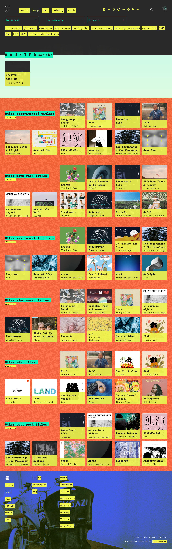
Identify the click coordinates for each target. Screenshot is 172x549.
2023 (161, 29)
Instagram (67, 484)
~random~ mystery (101, 29)
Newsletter (45, 29)
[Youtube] (138, 9)
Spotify (65, 491)
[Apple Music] (104, 9)
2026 (23, 34)
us (34, 477)
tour (46, 10)
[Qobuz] (113, 9)
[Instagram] (118, 9)
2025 (15, 34)
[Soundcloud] (123, 9)
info (8, 519)
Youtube (65, 519)
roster (24, 10)
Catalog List (81, 29)
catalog (58, 10)
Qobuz (64, 477)
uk (40, 477)
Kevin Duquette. (159, 541)
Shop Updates (63, 29)
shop (36, 10)
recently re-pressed (127, 29)
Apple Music (68, 498)
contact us (40, 484)
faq (35, 491)
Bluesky (65, 512)
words (72, 10)
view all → (11, 117)
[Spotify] (128, 9)
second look (149, 29)
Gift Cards (30, 29)
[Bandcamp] (108, 9)
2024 (8, 34)
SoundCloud (68, 526)
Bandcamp (66, 505)
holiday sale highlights (44, 34)
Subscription (13, 29)
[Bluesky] (133, 9)
